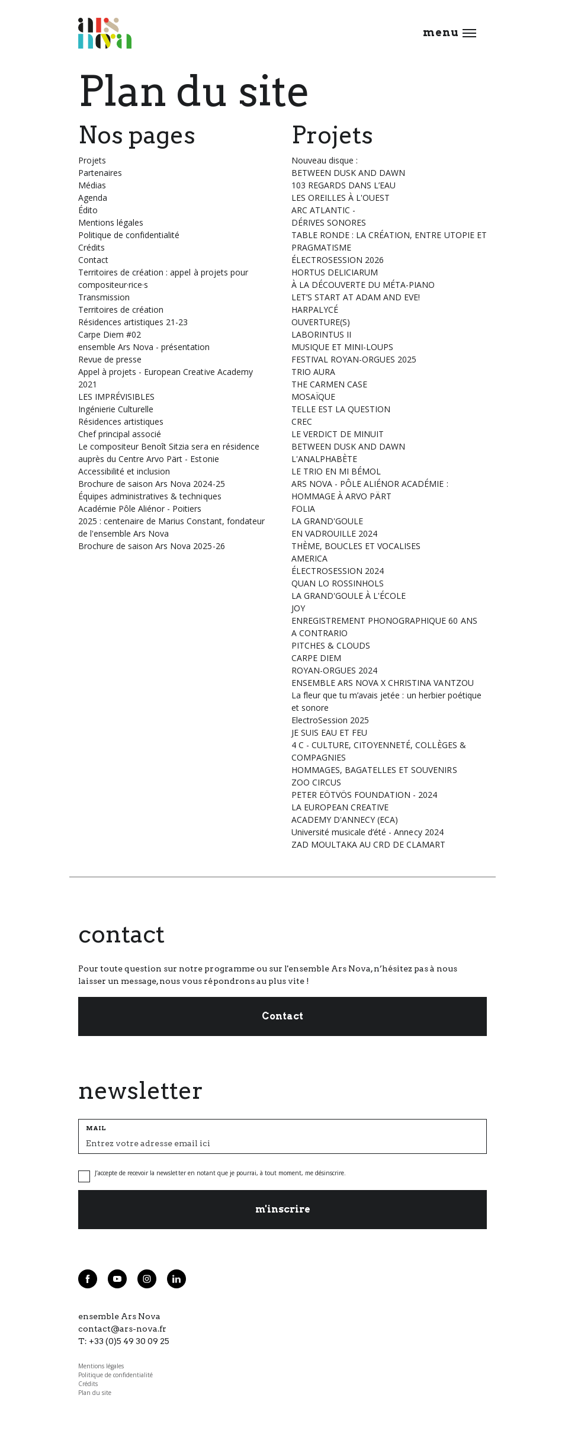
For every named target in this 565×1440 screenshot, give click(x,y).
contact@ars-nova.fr (122, 1328)
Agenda (92, 197)
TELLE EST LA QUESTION (340, 409)
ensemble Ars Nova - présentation (144, 346)
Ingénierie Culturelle (115, 409)
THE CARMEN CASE (329, 384)
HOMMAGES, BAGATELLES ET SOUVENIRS (374, 769)
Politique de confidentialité (128, 234)
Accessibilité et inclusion (124, 471)
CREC (301, 421)
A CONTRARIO (319, 633)
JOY (298, 608)
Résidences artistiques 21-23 (133, 322)
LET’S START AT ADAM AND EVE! (355, 297)
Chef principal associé (119, 434)
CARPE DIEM (316, 657)
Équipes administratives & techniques (149, 496)
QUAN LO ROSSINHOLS (337, 583)
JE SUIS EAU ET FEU (329, 732)
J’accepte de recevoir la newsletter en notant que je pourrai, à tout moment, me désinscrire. (220, 1172)
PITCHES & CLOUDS (330, 645)
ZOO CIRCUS (316, 782)
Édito (88, 210)
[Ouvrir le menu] (470, 33)
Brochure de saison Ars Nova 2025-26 (151, 545)
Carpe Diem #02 (109, 334)
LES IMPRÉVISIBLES (116, 396)
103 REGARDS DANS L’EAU (343, 185)
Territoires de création (120, 309)
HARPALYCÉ (314, 309)
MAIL (96, 1127)
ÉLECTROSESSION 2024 (337, 570)
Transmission (104, 297)
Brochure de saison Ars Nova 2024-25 (151, 483)
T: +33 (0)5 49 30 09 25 (123, 1341)
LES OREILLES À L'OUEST (340, 197)
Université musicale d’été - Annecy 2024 (367, 832)
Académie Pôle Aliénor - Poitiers (140, 508)
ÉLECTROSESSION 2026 (337, 259)
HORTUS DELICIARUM (334, 272)
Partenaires (100, 172)
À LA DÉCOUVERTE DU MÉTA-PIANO (363, 284)
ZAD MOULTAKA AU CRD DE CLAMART (368, 844)
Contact (93, 259)
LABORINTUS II (321, 334)
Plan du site (94, 1392)
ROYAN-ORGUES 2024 (334, 670)
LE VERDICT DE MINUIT (337, 434)
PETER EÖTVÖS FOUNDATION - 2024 (364, 794)
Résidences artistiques (120, 421)
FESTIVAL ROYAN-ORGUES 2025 (353, 359)
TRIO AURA (313, 371)
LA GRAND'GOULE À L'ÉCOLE (348, 595)
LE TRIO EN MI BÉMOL (336, 471)
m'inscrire (282, 1209)
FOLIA (303, 508)
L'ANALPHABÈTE (324, 458)
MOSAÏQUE (313, 396)
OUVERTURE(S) (320, 322)
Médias (92, 185)
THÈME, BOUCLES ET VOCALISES (355, 545)
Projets (92, 160)
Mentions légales (110, 222)
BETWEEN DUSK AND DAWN (348, 446)
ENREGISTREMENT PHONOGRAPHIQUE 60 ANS (384, 620)
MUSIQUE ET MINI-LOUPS (342, 346)
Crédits (91, 247)
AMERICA (309, 558)
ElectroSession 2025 (330, 720)
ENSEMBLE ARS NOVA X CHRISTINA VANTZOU (382, 682)
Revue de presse (110, 359)
